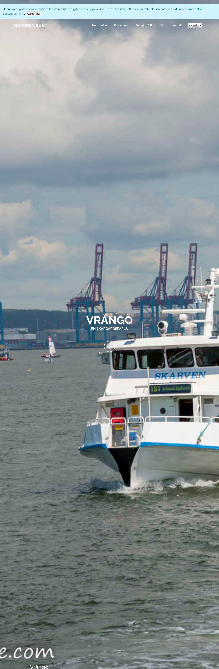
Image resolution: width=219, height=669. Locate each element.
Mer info (18, 14)
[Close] (33, 13)
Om (163, 25)
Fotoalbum (121, 25)
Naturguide (99, 25)
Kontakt (177, 25)
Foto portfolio (144, 25)
